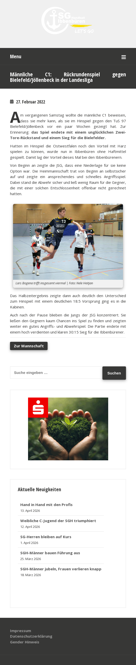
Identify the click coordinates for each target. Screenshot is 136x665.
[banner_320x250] (68, 458)
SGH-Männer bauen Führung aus (50, 552)
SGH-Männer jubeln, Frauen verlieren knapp (60, 568)
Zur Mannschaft (29, 345)
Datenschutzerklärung (31, 636)
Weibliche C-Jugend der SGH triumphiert (58, 520)
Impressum (20, 630)
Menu (15, 56)
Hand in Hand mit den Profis (46, 504)
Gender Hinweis (24, 641)
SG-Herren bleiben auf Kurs (45, 536)
